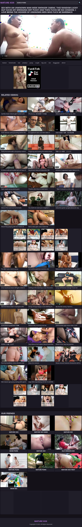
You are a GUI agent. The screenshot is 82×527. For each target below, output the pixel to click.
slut (50, 63)
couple (37, 63)
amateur (24, 63)
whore (63, 63)
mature (4, 63)
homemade (12, 63)
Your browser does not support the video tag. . (41, 37)
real (19, 63)
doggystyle (56, 63)
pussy (31, 63)
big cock (43, 63)
